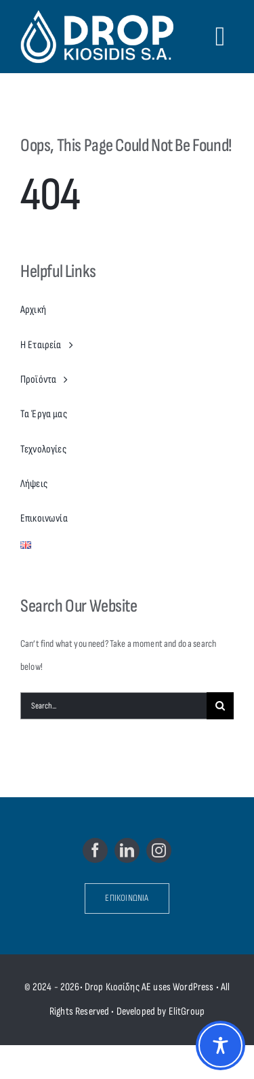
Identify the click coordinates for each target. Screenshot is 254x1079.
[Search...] (113, 705)
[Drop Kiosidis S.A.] (100, 36)
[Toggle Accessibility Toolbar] (220, 1045)
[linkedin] (127, 850)
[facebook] (95, 850)
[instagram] (158, 850)
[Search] (220, 705)
